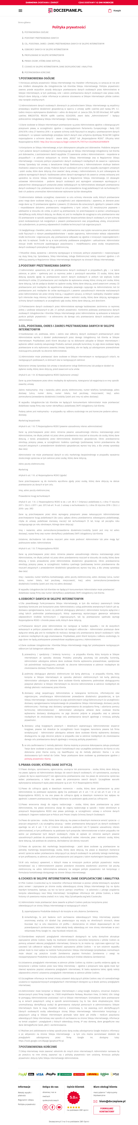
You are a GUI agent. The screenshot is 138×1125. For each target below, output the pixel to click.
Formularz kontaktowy (106, 1110)
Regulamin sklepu (26, 1100)
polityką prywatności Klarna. (38, 759)
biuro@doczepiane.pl (112, 1101)
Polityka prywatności (27, 1104)
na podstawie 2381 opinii (78, 1110)
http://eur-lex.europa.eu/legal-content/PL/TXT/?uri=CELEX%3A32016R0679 (74, 142)
